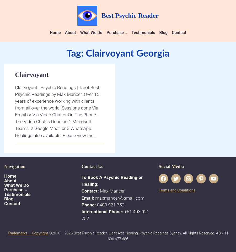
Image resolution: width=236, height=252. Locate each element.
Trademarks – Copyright (28, 233)
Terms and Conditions (177, 190)
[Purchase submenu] (126, 33)
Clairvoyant (32, 74)
